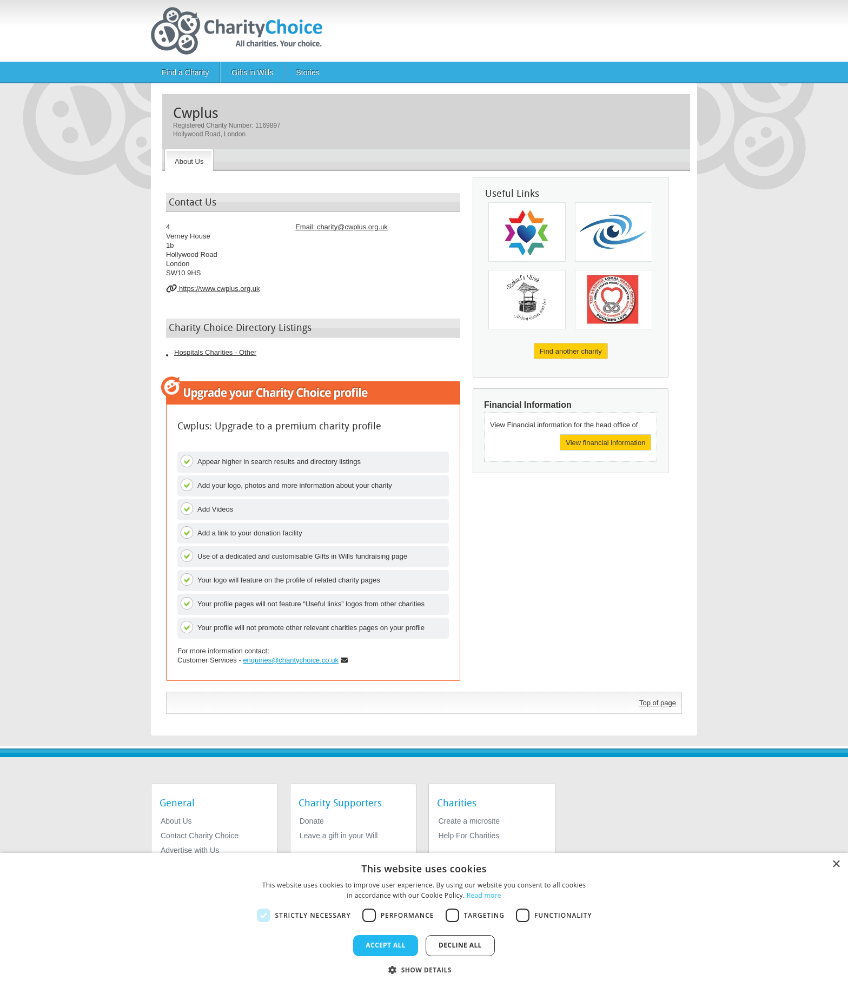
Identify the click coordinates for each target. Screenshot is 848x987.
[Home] (241, 31)
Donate (312, 821)
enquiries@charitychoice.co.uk (291, 660)
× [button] (836, 864)
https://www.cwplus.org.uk (213, 288)
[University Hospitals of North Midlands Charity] (613, 299)
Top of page (657, 703)
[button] (424, 969)
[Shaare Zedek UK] (527, 232)
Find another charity (571, 351)
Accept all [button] (386, 945)
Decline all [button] (460, 945)
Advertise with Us (190, 850)
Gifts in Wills (252, 72)
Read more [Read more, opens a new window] (484, 895)
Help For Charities (468, 835)
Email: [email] (341, 227)
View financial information (605, 443)
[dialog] (424, 920)
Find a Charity (185, 72)
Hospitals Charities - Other (215, 352)
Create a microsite (469, 821)
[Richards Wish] (527, 299)
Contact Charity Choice (200, 835)
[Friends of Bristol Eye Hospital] (613, 232)
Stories (308, 72)
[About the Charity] (189, 160)
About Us (176, 821)
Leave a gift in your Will (339, 835)
